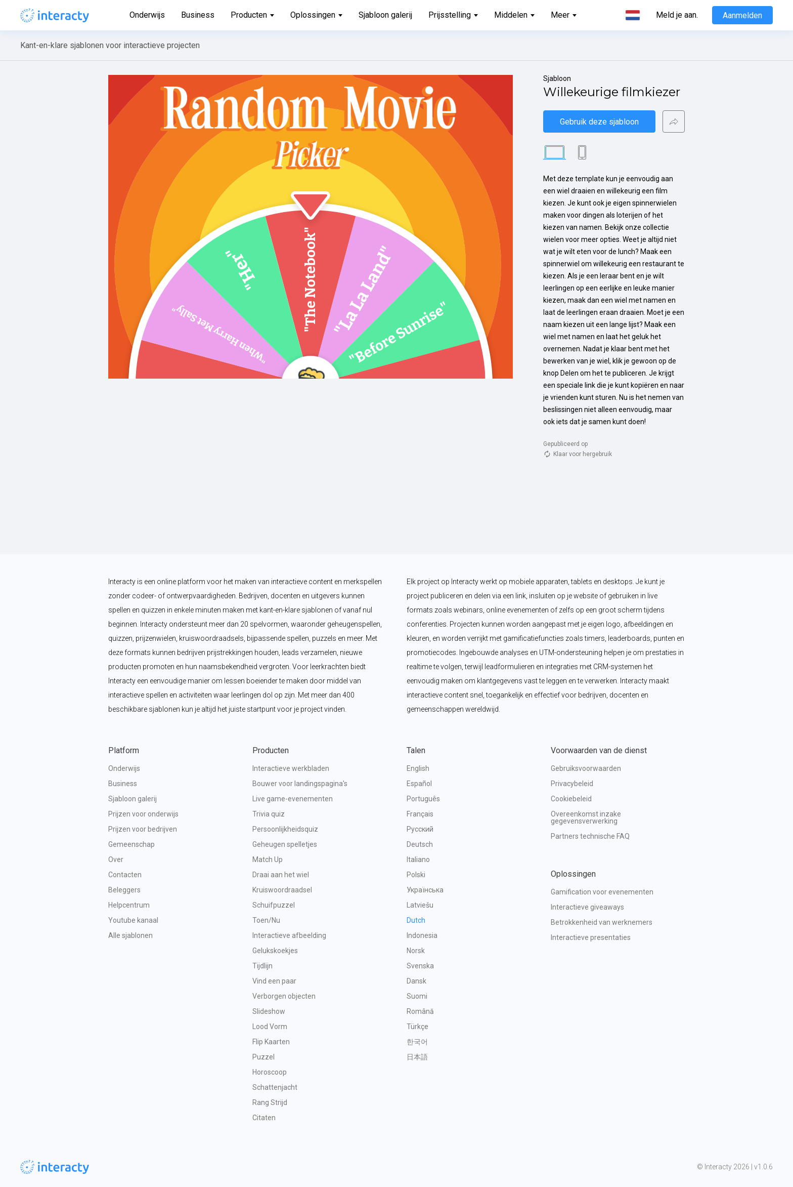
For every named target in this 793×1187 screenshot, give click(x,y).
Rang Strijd (269, 1102)
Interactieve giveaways (587, 907)
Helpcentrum (129, 905)
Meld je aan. (677, 15)
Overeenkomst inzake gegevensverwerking (587, 817)
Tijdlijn (262, 966)
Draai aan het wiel (280, 875)
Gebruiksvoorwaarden (586, 768)
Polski (416, 875)
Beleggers (124, 890)
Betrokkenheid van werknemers (601, 922)
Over (115, 859)
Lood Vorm (269, 1026)
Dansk (416, 981)
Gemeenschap (131, 844)
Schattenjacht (274, 1087)
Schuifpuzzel (273, 905)
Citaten (264, 1118)
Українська (425, 890)
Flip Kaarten (271, 1042)
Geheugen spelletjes (284, 844)
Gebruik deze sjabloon (599, 122)
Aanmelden (742, 15)
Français (420, 814)
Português (423, 799)
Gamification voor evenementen (602, 892)
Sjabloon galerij (385, 15)
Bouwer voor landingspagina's (299, 784)
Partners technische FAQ (590, 836)
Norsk (416, 951)
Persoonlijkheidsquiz (285, 829)
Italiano (418, 859)
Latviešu (420, 905)
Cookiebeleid (571, 799)
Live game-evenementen (292, 799)
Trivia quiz (268, 814)
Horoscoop (269, 1072)
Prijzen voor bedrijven (142, 829)
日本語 (417, 1057)
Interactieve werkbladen (290, 768)
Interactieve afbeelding (289, 935)
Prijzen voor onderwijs (143, 814)
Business (197, 15)
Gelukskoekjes (275, 951)
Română (420, 1011)
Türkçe (417, 1026)
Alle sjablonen (130, 935)
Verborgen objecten (284, 996)
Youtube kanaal (133, 920)
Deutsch (420, 844)
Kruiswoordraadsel (282, 890)
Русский (420, 829)
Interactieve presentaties (591, 937)
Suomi (417, 996)
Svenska (420, 966)
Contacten (125, 875)
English (418, 768)
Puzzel (263, 1057)
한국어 (417, 1042)
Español (419, 784)
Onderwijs (147, 15)
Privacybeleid (572, 784)
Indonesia (422, 935)
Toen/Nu (266, 920)
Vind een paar (274, 981)
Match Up (267, 859)
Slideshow (268, 1011)
